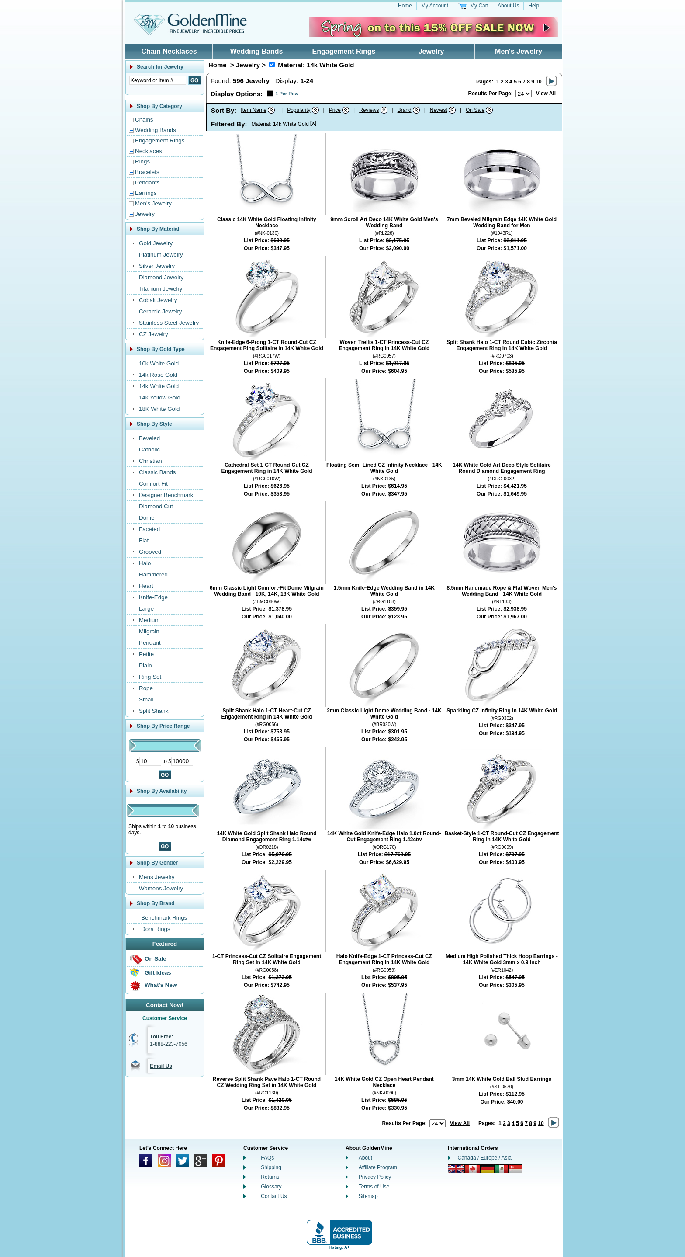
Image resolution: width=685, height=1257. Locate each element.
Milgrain (149, 631)
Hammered (153, 574)
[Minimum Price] (150, 761)
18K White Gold (159, 409)
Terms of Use (374, 1187)
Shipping (271, 1167)
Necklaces (148, 151)
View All (546, 93)
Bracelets (147, 172)
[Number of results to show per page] (523, 93)
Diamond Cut (156, 506)
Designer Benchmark (166, 495)
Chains (144, 119)
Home (405, 6)
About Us (508, 6)
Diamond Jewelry (161, 277)
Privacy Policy (375, 1177)
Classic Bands (157, 472)
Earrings (146, 193)
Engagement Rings (344, 51)
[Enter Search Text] (157, 80)
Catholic (149, 449)
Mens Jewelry (156, 877)
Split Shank (153, 711)
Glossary (271, 1187)
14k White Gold (159, 386)
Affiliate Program (378, 1167)
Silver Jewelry (157, 266)
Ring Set (150, 677)
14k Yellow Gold (159, 397)
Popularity (298, 110)
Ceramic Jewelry (160, 311)
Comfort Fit (153, 483)
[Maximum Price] (182, 761)
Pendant (150, 642)
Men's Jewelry (518, 51)
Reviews (369, 110)
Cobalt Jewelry (158, 300)
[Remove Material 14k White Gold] (272, 64)
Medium (149, 620)
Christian (150, 461)
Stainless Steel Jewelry (169, 322)
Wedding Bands (256, 51)
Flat (144, 540)
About (365, 1158)
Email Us (161, 1066)
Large (146, 608)
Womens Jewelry (161, 888)
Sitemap (368, 1196)
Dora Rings (155, 929)
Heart (146, 586)
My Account (434, 6)
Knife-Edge (153, 597)
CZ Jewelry (153, 334)
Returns (270, 1177)
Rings (142, 161)
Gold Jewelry (156, 243)
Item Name (253, 110)
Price (335, 110)
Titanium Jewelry (161, 288)
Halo (145, 563)
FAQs (267, 1158)
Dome (147, 517)
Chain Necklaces (169, 51)
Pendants (147, 182)
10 (538, 82)
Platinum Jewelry (161, 254)
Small (146, 699)
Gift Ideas (158, 972)
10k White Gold (159, 363)
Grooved (150, 552)
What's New (161, 985)
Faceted (149, 529)
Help (533, 6)
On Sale (155, 958)
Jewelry (431, 51)
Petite (146, 654)
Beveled (149, 438)
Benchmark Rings (164, 917)
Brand (405, 110)
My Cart (479, 6)
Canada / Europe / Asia (485, 1158)
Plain (145, 665)
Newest (438, 110)
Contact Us (274, 1196)
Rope (146, 688)
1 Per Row (286, 93)
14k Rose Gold (158, 375)
